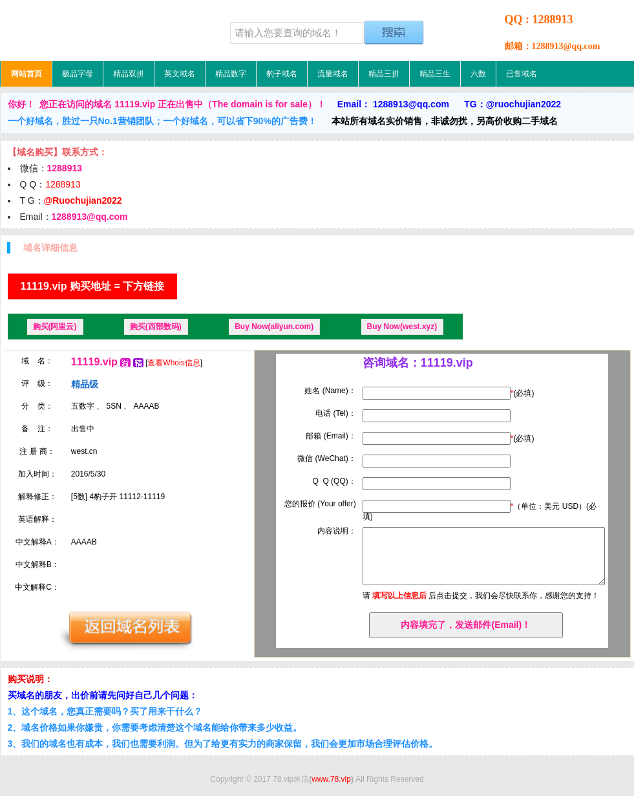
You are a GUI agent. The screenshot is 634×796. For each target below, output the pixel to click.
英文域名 (179, 73)
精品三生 (434, 73)
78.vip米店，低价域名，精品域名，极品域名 (81, 30)
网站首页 (26, 73)
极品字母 (77, 73)
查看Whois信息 (173, 362)
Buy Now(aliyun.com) (274, 326)
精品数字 (230, 73)
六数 (478, 73)
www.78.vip (331, 779)
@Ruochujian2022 (83, 200)
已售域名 (521, 73)
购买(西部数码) (156, 326)
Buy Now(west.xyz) (402, 326)
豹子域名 (281, 73)
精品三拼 (383, 73)
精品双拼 (128, 73)
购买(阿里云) (55, 326)
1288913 (63, 184)
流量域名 (332, 73)
